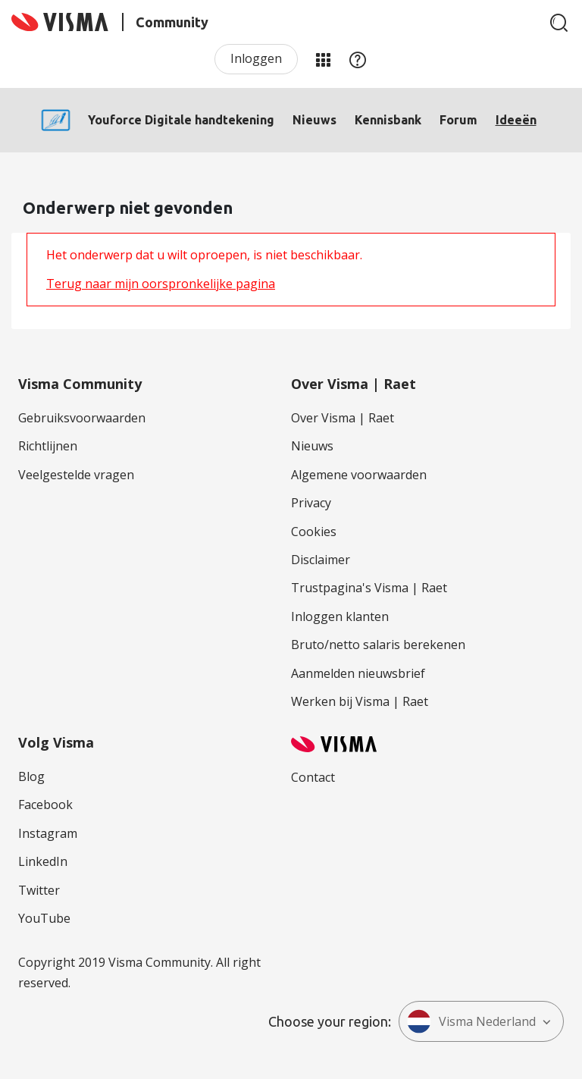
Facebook (45, 804)
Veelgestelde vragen (76, 474)
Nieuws (314, 120)
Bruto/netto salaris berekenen (378, 644)
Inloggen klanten (340, 616)
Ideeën (516, 120)
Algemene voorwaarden (359, 474)
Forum (458, 120)
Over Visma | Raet (342, 417)
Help (357, 59)
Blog (31, 776)
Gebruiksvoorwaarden (82, 417)
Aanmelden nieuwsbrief (358, 673)
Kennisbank (388, 120)
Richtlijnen (47, 446)
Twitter (39, 890)
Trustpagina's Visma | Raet (369, 587)
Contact (313, 777)
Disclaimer (320, 559)
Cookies (313, 531)
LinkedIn (42, 861)
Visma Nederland (471, 1021)
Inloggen (256, 58)
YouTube (44, 918)
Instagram (47, 833)
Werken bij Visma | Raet (359, 701)
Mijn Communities (322, 59)
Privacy (311, 502)
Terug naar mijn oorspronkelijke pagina (160, 283)
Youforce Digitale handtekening (181, 120)
